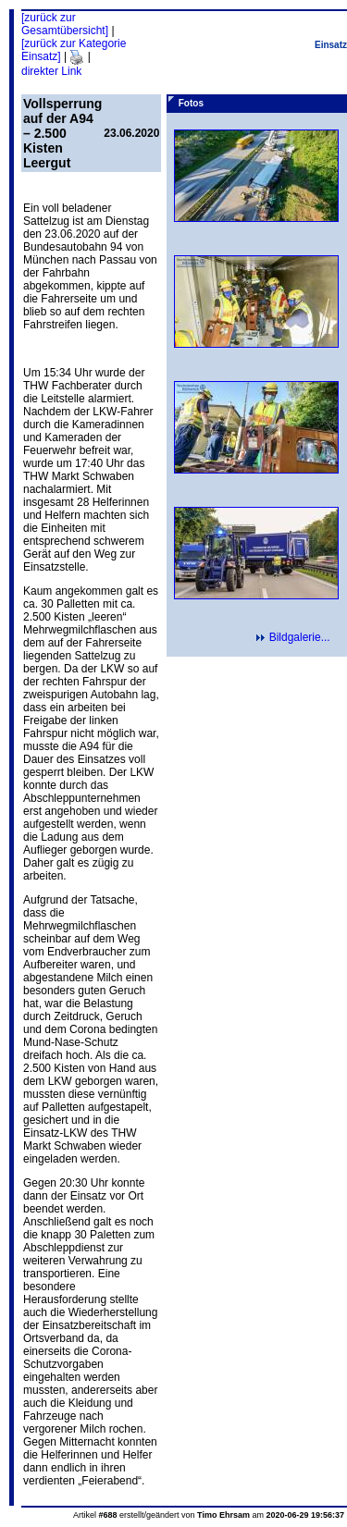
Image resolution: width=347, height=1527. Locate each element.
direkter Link (51, 71)
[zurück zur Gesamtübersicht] (64, 24)
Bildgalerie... (298, 637)
